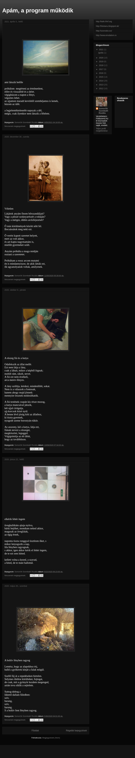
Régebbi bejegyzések (76, 730)
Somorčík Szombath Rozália (103, 110)
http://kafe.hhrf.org (104, 21)
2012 (101, 88)
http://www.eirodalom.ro (106, 35)
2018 (101, 65)
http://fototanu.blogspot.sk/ (107, 26)
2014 (101, 81)
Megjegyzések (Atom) (51, 738)
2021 (101, 49)
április (101, 53)
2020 (101, 58)
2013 (101, 85)
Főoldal (35, 730)
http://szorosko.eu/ (104, 31)
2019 (101, 61)
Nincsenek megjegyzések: (15, 126)
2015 (101, 77)
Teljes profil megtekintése (102, 129)
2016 (101, 73)
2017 (101, 69)
